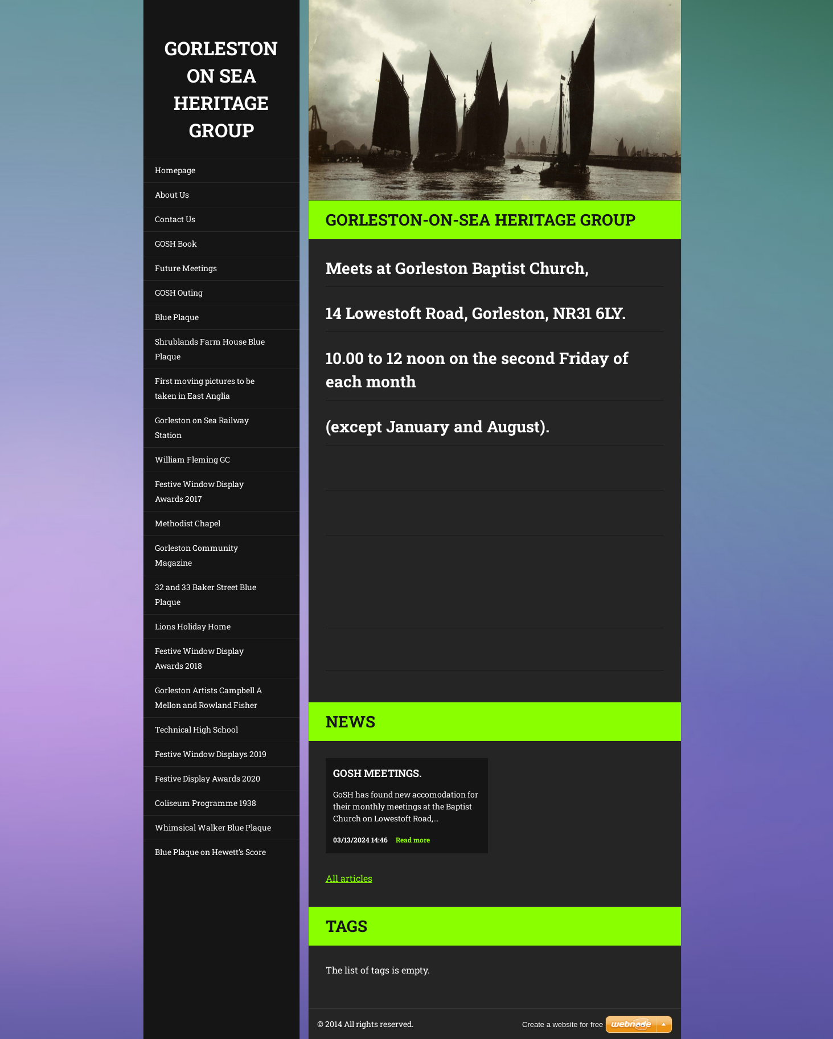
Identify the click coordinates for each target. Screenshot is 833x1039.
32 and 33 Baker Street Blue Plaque (205, 594)
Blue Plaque (177, 317)
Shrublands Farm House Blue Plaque (210, 349)
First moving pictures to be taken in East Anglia (205, 388)
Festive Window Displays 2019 (210, 753)
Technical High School (196, 729)
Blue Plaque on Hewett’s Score (210, 851)
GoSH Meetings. (377, 773)
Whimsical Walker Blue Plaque (213, 827)
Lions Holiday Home (193, 626)
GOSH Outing (179, 292)
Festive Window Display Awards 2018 (199, 658)
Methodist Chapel (187, 523)
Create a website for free (562, 1024)
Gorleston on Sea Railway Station (202, 427)
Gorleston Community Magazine (196, 555)
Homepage (175, 170)
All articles (349, 878)
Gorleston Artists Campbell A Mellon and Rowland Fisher (208, 697)
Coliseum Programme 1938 (205, 802)
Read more (413, 839)
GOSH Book (176, 243)
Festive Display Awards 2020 (207, 778)
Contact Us (175, 219)
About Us (172, 194)
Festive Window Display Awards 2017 (199, 491)
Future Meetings (186, 268)
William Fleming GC (192, 459)
